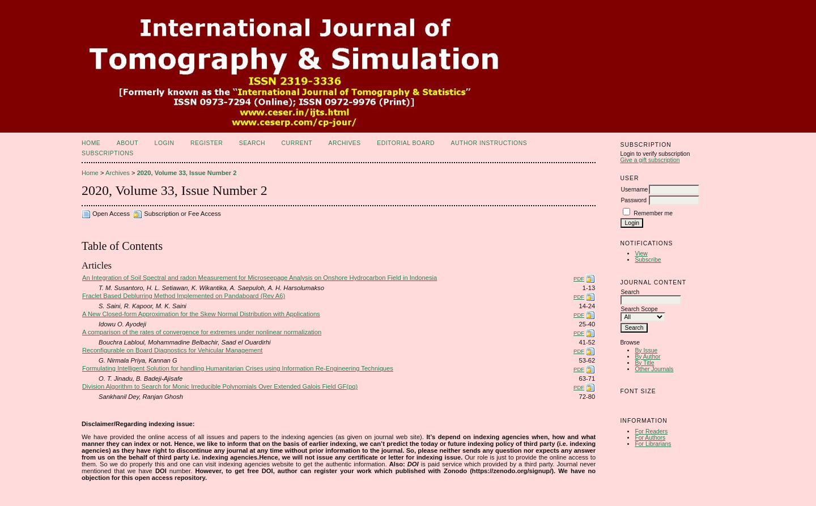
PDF (578, 278)
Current (297, 143)
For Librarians (653, 444)
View (641, 253)
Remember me (653, 213)
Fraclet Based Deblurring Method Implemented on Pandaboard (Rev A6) (183, 295)
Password (633, 200)
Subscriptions (108, 153)
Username (634, 189)
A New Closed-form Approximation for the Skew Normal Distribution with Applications (201, 314)
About (127, 143)
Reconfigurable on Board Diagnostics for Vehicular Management (172, 350)
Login (165, 143)
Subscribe (648, 260)
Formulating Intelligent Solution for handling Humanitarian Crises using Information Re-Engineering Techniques (237, 368)
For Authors (650, 438)
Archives (344, 143)
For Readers (651, 431)
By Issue (646, 350)
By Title (644, 363)
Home (91, 143)
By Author (647, 357)
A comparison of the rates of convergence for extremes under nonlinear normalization (201, 332)
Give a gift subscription (649, 160)
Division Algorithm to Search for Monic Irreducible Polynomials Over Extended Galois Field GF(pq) (220, 386)
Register (206, 143)
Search (252, 143)
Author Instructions (489, 143)
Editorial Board (406, 143)
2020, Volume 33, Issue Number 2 (187, 172)
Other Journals (654, 369)
